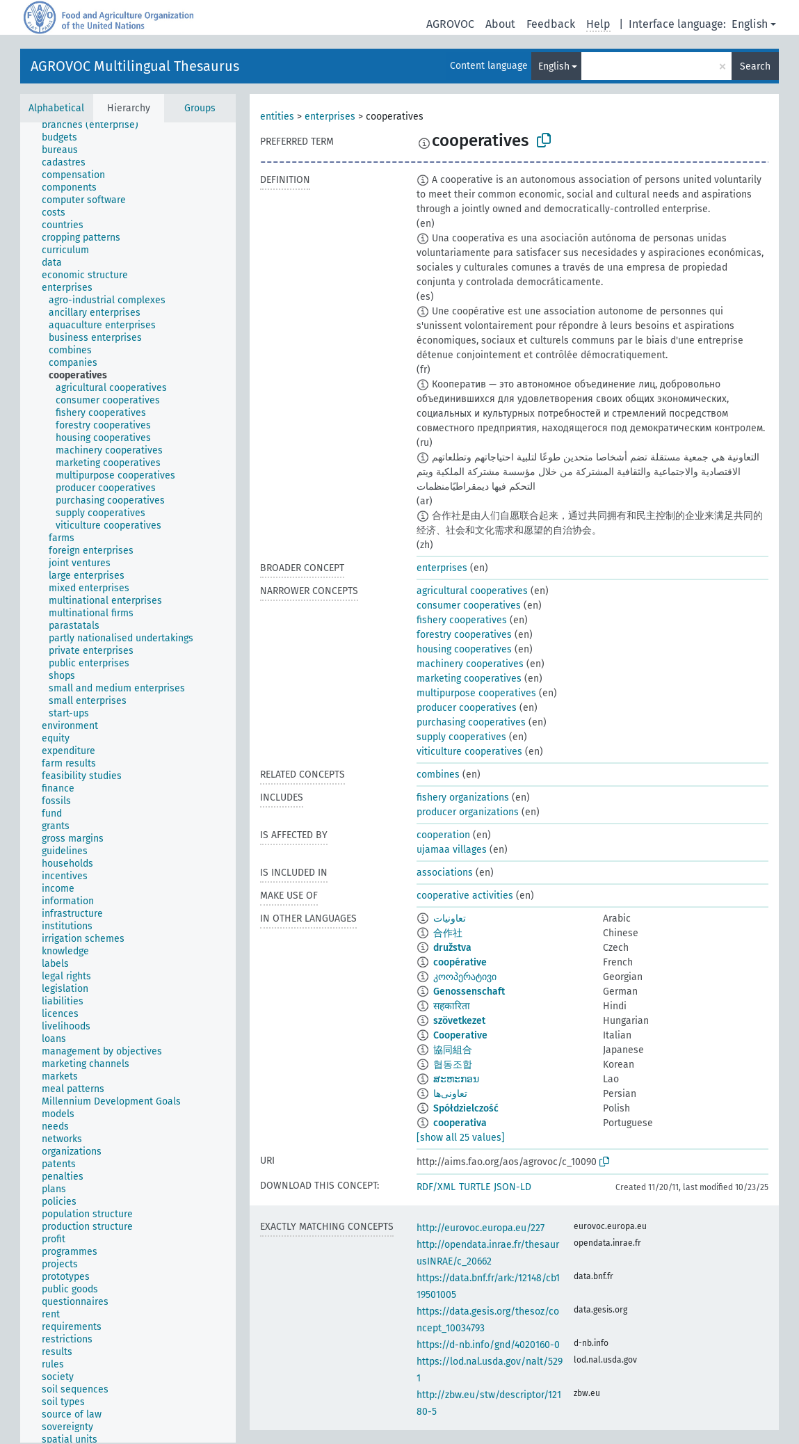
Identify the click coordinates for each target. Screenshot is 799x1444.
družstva (452, 948)
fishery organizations (463, 797)
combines (438, 774)
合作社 (447, 933)
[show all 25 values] (461, 1138)
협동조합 (452, 1064)
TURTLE (474, 1187)
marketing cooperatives (469, 678)
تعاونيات (449, 918)
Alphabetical (56, 108)
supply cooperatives (461, 737)
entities (277, 116)
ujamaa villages (452, 850)
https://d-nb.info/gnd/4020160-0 (488, 1345)
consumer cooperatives (469, 605)
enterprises (330, 116)
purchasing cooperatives (471, 722)
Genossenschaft (469, 991)
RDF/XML (436, 1187)
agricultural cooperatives (472, 591)
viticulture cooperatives (469, 751)
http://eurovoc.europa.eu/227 (480, 1228)
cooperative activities (465, 895)
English (750, 24)
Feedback (550, 24)
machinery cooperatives (470, 664)
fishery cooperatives (462, 620)
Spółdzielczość (466, 1108)
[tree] (128, 782)
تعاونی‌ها (450, 1094)
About (500, 24)
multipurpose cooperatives (476, 693)
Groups (200, 108)
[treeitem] (96, 125)
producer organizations (468, 812)
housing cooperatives (464, 649)
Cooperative (460, 1035)
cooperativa (460, 1123)
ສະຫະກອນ (456, 1079)
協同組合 (452, 1050)
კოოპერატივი (465, 977)
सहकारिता (451, 1006)
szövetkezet (459, 1021)
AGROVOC (450, 24)
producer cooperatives (467, 708)
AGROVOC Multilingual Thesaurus (135, 66)
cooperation (443, 835)
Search (755, 66)
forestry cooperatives (464, 635)
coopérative (460, 962)
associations (445, 873)
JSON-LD (512, 1187)
